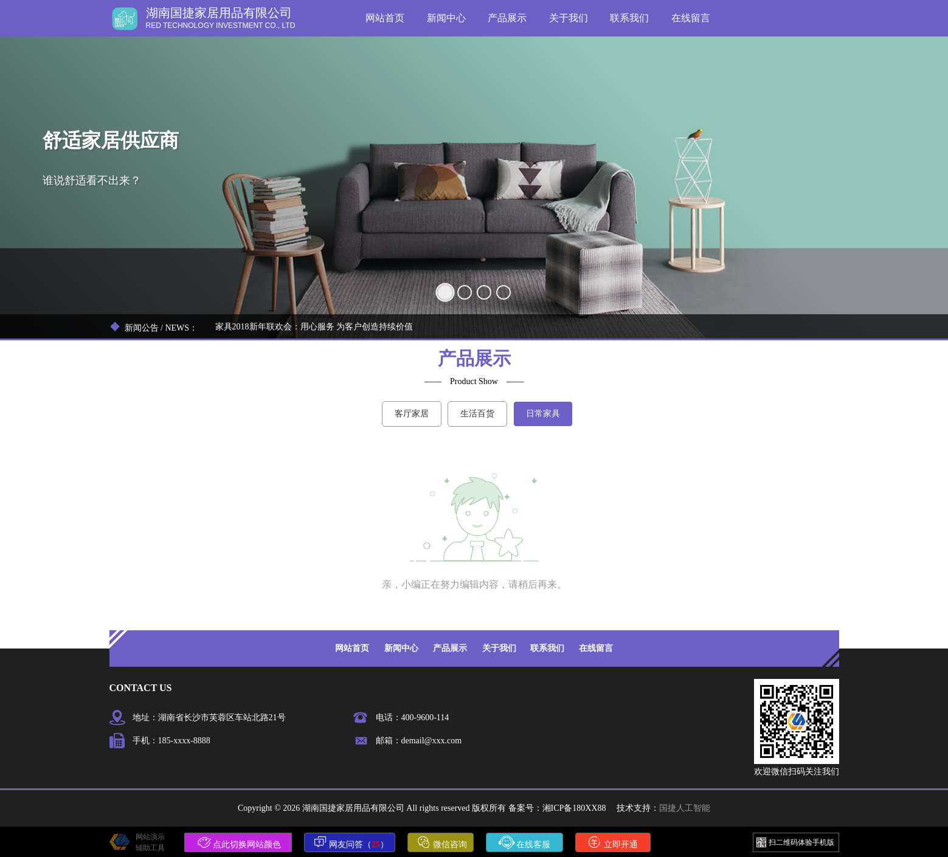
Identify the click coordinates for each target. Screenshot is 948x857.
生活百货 (477, 413)
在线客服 (525, 842)
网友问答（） (351, 842)
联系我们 (629, 18)
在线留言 (690, 18)
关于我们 (568, 18)
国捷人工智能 (684, 808)
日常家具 (543, 413)
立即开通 (613, 842)
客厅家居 (412, 413)
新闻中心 (446, 18)
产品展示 (507, 18)
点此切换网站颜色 (240, 842)
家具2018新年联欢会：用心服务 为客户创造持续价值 (314, 326)
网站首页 (384, 18)
